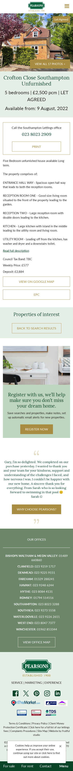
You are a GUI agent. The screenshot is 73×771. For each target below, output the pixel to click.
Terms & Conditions (19, 723)
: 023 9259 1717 (36, 566)
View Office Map (36, 642)
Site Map (42, 731)
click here (47, 753)
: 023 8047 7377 (36, 623)
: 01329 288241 (36, 579)
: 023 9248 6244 (36, 585)
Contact (45, 766)
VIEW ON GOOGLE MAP (36, 281)
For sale (9, 766)
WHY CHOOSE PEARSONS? (36, 509)
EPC (37, 294)
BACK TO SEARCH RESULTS (36, 328)
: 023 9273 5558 (36, 610)
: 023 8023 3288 (36, 604)
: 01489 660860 (36, 558)
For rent (27, 766)
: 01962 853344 (36, 629)
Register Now (36, 429)
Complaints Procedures (23, 731)
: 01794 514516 (37, 598)
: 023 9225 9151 (36, 572)
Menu (63, 766)
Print (36, 146)
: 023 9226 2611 (36, 617)
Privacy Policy (39, 723)
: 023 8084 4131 (36, 591)
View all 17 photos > (50, 64)
